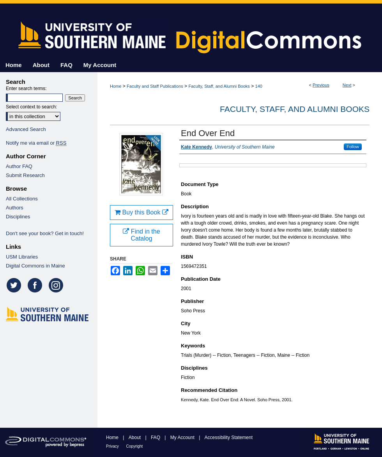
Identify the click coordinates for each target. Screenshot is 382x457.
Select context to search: (31, 107)
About (135, 437)
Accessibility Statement (229, 437)
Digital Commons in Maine (35, 266)
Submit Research (25, 175)
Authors (14, 208)
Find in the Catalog (141, 235)
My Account (183, 437)
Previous (321, 85)
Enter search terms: (26, 88)
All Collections (22, 199)
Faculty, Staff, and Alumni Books (218, 86)
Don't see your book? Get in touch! (45, 233)
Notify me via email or (36, 143)
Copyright (134, 446)
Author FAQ (19, 166)
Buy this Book (141, 212)
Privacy (113, 446)
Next (347, 85)
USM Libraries (22, 257)
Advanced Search (26, 129)
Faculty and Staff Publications (155, 86)
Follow (353, 146)
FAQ (156, 437)
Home (115, 86)
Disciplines (18, 217)
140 (258, 86)
